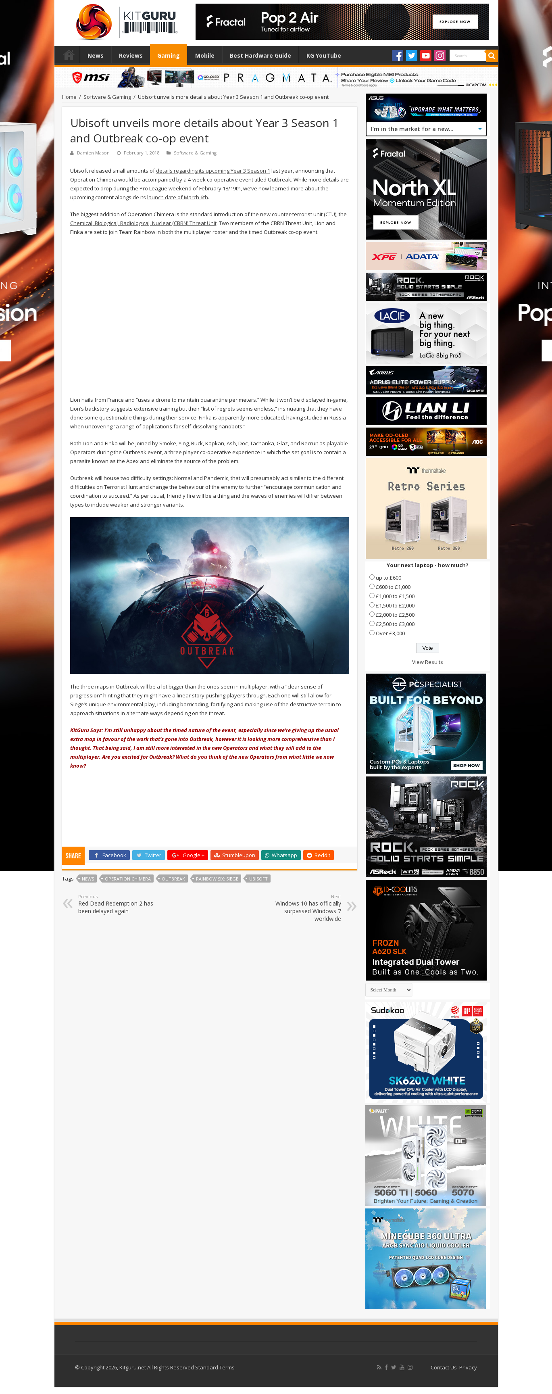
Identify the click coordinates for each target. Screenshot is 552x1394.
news (88, 879)
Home (68, 54)
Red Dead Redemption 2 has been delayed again (119, 904)
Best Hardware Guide (260, 55)
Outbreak (173, 879)
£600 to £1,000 (393, 587)
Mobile (205, 55)
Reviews (131, 55)
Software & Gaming (107, 96)
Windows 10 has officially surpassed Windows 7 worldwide (299, 907)
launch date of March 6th (177, 197)
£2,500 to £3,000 (395, 624)
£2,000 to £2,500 (395, 614)
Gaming (168, 55)
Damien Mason (93, 153)
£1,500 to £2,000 (395, 605)
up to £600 (388, 577)
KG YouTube (323, 55)
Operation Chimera (128, 879)
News (95, 55)
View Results (427, 662)
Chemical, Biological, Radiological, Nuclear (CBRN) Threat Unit (143, 223)
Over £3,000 (390, 633)
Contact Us (444, 1367)
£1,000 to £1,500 (395, 596)
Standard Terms (215, 1367)
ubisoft (258, 879)
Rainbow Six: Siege (217, 879)
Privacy (468, 1367)
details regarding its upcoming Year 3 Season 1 (213, 170)
